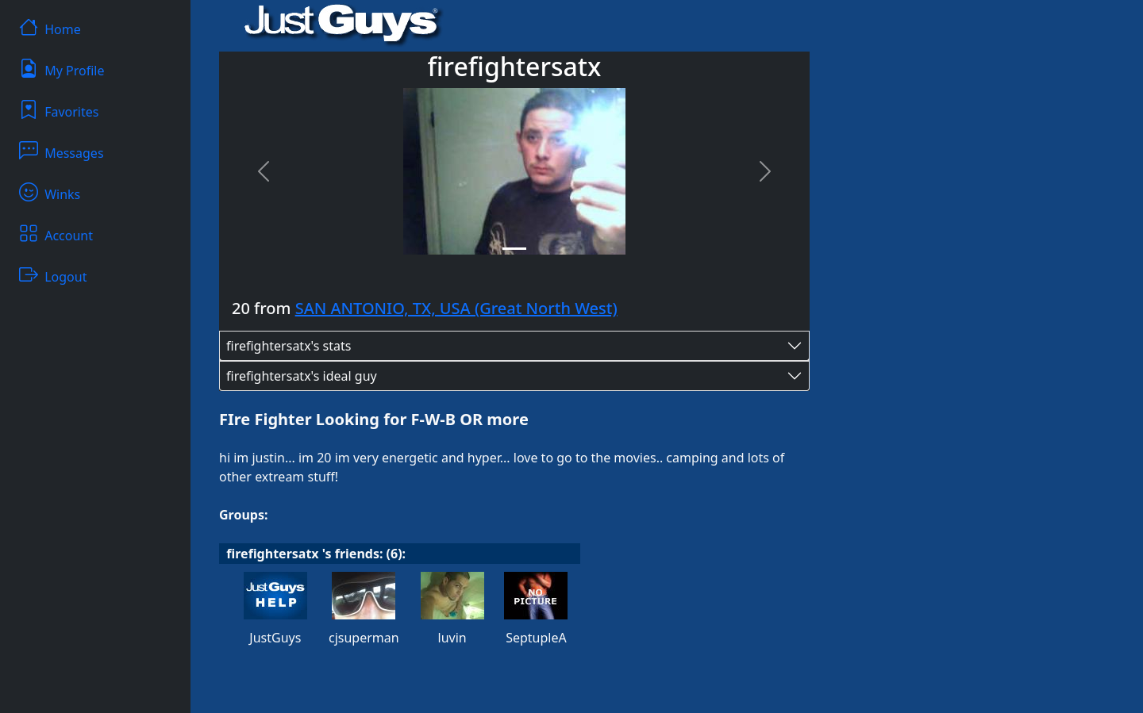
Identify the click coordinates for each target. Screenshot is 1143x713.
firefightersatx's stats (288, 346)
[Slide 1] (514, 249)
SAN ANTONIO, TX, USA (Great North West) (456, 308)
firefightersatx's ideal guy (301, 376)
